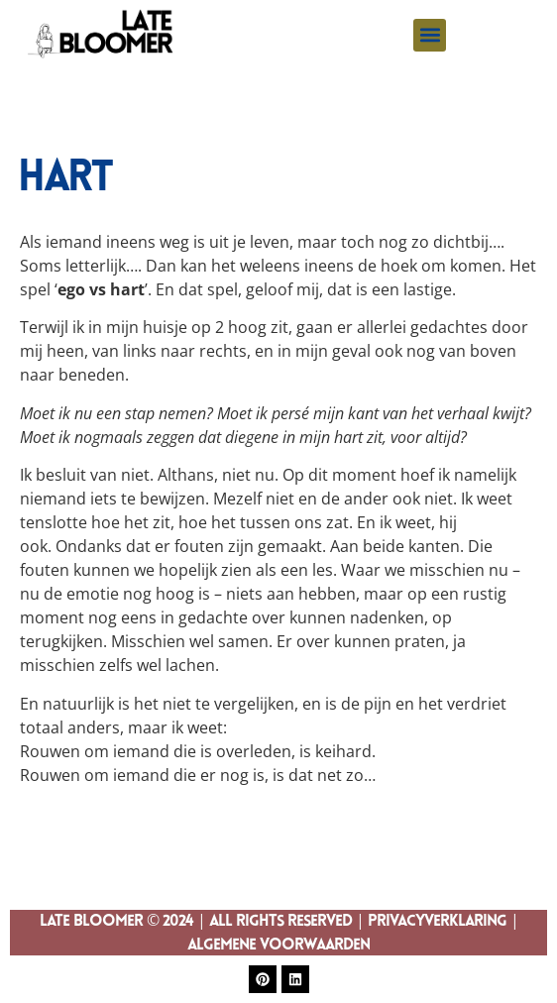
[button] (429, 35)
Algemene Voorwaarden (278, 945)
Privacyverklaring (437, 922)
